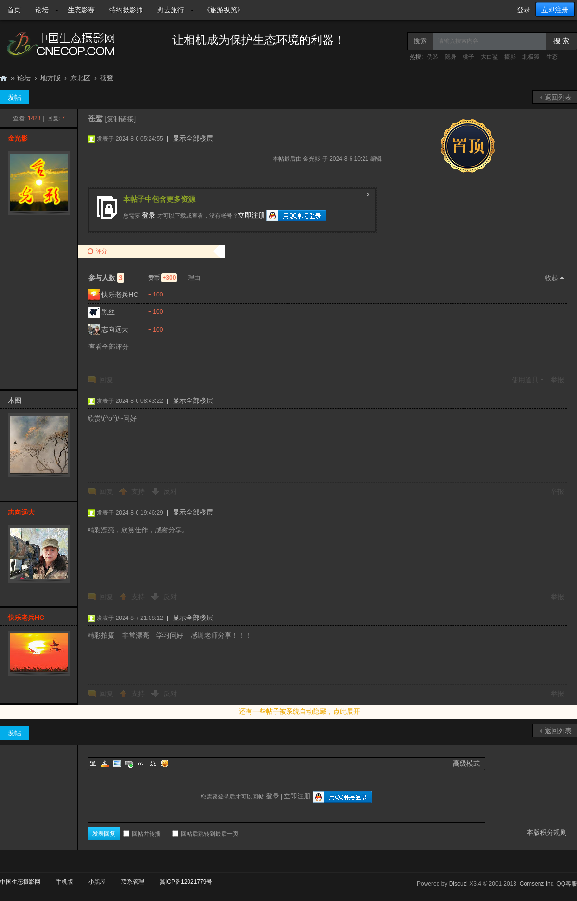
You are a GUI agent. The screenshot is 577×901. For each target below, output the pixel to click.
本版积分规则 (547, 832)
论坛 (42, 9)
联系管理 (132, 881)
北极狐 (530, 56)
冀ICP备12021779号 (186, 881)
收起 (551, 278)
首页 (14, 9)
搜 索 (561, 41)
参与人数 (106, 278)
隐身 (450, 56)
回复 (106, 380)
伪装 (433, 56)
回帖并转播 (142, 833)
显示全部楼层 (193, 138)
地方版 (50, 78)
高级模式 (466, 763)
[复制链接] (120, 119)
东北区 (80, 78)
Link (129, 763)
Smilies (165, 763)
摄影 (510, 56)
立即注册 (554, 9)
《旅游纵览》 (223, 9)
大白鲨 (489, 56)
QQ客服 (566, 883)
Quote (141, 763)
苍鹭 (106, 78)
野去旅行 (170, 9)
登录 (523, 9)
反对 (170, 491)
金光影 (18, 138)
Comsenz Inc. (537, 883)
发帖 (14, 97)
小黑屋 (97, 881)
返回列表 (558, 97)
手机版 (64, 881)
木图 (14, 400)
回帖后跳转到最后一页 (205, 833)
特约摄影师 (126, 9)
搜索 (420, 41)
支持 (139, 491)
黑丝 (108, 312)
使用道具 (525, 380)
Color (105, 763)
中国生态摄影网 (4, 78)
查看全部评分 (108, 346)
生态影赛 (81, 9)
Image (117, 763)
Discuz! (458, 883)
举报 (557, 380)
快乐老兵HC (119, 294)
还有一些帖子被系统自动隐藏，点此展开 (299, 711)
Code (153, 763)
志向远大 (114, 329)
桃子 (468, 56)
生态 (552, 56)
